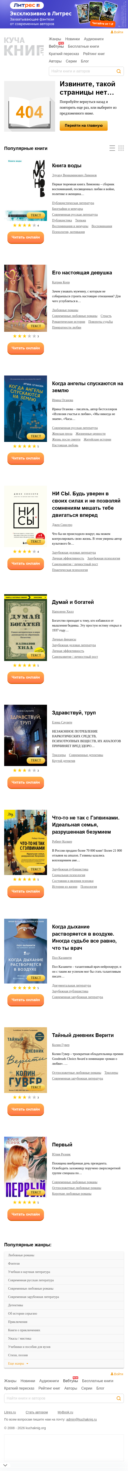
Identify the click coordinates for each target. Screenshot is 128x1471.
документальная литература (74, 991)
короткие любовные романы (74, 1199)
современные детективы (90, 761)
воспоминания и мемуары (72, 226)
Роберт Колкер (63, 847)
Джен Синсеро (63, 525)
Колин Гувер (61, 1051)
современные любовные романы (33, 1294)
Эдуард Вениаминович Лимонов (76, 175)
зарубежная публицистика (72, 875)
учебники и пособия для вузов (31, 1353)
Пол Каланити (62, 963)
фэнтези (14, 1269)
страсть (112, 316)
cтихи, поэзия (18, 1361)
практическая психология (71, 575)
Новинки (72, 39)
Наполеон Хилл (64, 617)
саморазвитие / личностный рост (77, 570)
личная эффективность (70, 558)
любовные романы (22, 1261)
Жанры (55, 39)
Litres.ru (10, 1418)
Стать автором (37, 1418)
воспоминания (107, 226)
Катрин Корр (61, 282)
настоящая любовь (67, 445)
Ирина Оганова (63, 400)
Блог (85, 61)
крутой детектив (64, 766)
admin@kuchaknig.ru (81, 1425)
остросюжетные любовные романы (79, 1078)
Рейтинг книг (94, 54)
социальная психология (70, 881)
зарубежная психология (70, 564)
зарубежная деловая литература (77, 552)
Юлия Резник (62, 1160)
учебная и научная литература (32, 1278)
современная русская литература (34, 1286)
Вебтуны (56, 46)
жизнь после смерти (68, 439)
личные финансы (65, 645)
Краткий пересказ (64, 54)
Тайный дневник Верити (83, 1041)
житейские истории (102, 439)
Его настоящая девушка (82, 273)
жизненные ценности (94, 433)
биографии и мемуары (69, 209)
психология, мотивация (70, 232)
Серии (71, 61)
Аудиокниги (94, 39)
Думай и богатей (73, 608)
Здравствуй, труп (74, 718)
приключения (18, 1328)
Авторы (55, 61)
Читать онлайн (26, 237)
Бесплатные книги (83, 46)
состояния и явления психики (75, 886)
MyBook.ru (65, 1418)
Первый (62, 1150)
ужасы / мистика (20, 1344)
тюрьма (82, 220)
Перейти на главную (84, 125)
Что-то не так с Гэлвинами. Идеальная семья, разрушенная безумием (85, 831)
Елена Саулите (63, 728)
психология (91, 892)
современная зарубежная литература (37, 1303)
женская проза (63, 433)
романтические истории (70, 321)
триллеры (59, 761)
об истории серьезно (24, 1319)
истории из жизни (65, 892)
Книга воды (66, 165)
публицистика (62, 220)
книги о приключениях (25, 1336)
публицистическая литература (75, 203)
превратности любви (68, 327)
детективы (16, 1311)
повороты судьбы (105, 321)
